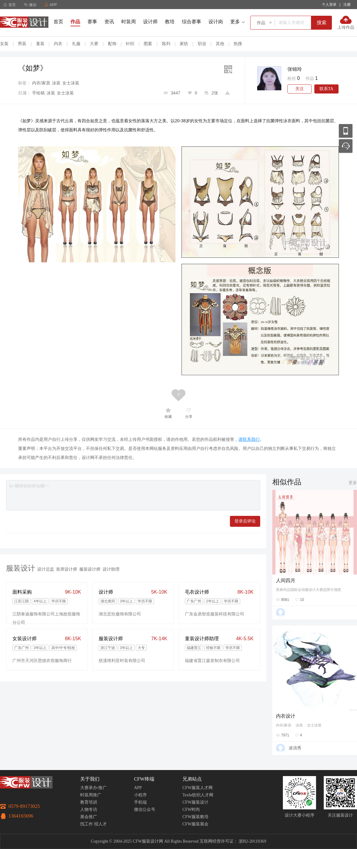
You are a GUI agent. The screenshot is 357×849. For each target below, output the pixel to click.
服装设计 (20, 568)
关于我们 (90, 779)
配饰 (112, 43)
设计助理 (111, 569)
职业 (202, 43)
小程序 (140, 795)
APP (138, 787)
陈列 (166, 43)
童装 (40, 43)
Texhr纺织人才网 (197, 795)
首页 (9, 5)
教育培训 (88, 802)
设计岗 (215, 21)
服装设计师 (89, 569)
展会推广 (88, 817)
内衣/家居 (41, 82)
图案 (148, 43)
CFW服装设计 (195, 802)
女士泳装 (70, 82)
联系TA (326, 89)
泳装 (56, 82)
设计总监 (45, 569)
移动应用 (345, 131)
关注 (299, 89)
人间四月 (285, 580)
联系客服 (345, 146)
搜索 (321, 22)
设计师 (150, 21)
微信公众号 (144, 809)
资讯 (109, 21)
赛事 (92, 21)
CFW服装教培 (195, 817)
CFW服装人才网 (197, 787)
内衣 (58, 43)
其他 (220, 43)
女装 (4, 43)
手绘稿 (38, 92)
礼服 (76, 43)
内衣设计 (285, 716)
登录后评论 (245, 521)
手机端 (140, 802)
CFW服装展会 (195, 824)
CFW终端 (144, 779)
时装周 (128, 21)
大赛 (94, 43)
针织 (130, 43)
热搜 (238, 43)
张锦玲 (294, 69)
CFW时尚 (191, 809)
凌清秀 (295, 748)
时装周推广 (90, 795)
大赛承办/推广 (93, 787)
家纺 (184, 43)
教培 (170, 21)
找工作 (86, 824)
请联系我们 (249, 439)
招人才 (100, 824)
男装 (22, 43)
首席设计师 (66, 569)
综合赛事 (191, 21)
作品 (75, 21)
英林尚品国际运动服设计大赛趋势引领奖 (308, 590)
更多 (353, 482)
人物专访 (88, 809)
